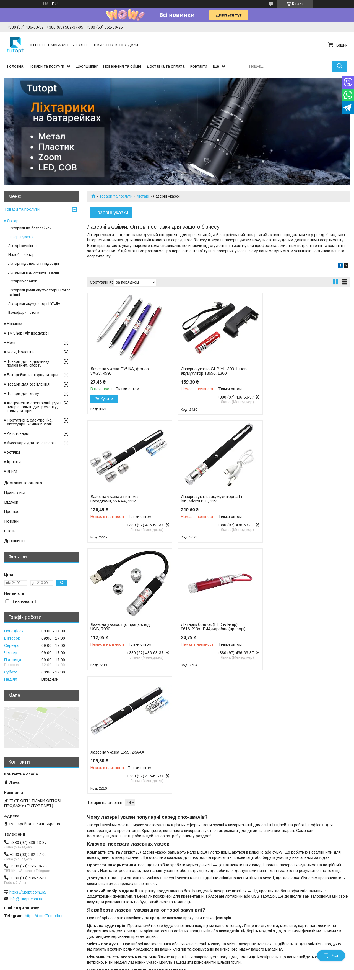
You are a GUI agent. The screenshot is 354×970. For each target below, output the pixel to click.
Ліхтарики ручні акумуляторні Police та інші (39, 292)
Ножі (11, 342)
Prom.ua (203, 946)
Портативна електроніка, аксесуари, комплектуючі (30, 422)
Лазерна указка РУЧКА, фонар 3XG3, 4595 (119, 371)
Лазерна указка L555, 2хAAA (117, 624)
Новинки (14, 323)
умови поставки (301, 924)
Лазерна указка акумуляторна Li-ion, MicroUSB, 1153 (121, 498)
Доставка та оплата (165, 66)
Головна (15, 66)
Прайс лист (15, 492)
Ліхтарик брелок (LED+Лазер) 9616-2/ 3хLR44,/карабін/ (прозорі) (301, 498)
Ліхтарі (143, 196)
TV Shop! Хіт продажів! (28, 333)
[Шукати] (339, 66)
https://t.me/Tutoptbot (44, 915)
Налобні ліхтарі (21, 254)
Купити (107, 399)
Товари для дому (23, 393)
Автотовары (18, 433)
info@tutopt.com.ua (26, 899)
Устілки (13, 452)
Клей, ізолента (20, 352)
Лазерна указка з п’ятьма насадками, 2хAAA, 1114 (292, 371)
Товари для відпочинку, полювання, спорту (28, 363)
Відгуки (11, 502)
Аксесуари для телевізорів (31, 443)
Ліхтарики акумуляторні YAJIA (34, 304)
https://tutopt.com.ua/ (27, 892)
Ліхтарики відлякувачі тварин (33, 272)
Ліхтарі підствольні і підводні (33, 263)
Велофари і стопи (23, 312)
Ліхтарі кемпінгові (23, 246)
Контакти (198, 66)
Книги (12, 471)
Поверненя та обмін (122, 66)
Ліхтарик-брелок (22, 281)
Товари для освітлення (28, 384)
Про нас (11, 511)
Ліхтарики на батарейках (29, 228)
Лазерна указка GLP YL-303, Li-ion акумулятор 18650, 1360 (213, 371)
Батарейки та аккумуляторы (32, 374)
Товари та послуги (46, 66)
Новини (11, 521)
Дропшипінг (87, 66)
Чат (331, 955)
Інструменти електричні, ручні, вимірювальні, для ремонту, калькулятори (35, 407)
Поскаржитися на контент (198, 951)
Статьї (10, 531)
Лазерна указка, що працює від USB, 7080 (209, 498)
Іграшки (14, 462)
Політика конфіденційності (242, 951)
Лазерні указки (20, 237)
